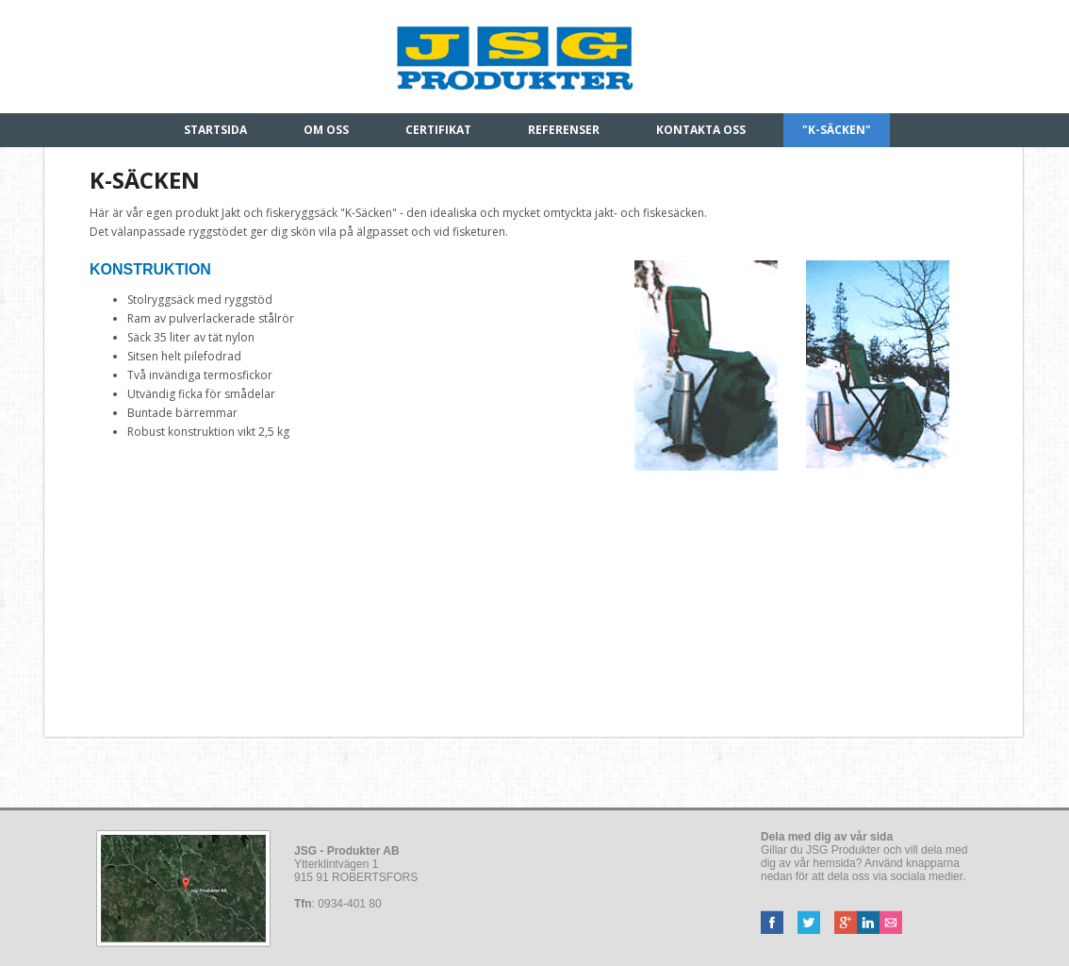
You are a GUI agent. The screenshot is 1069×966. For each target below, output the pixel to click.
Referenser (564, 130)
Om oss (326, 130)
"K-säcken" (836, 130)
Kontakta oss (701, 130)
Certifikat (438, 130)
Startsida (215, 130)
